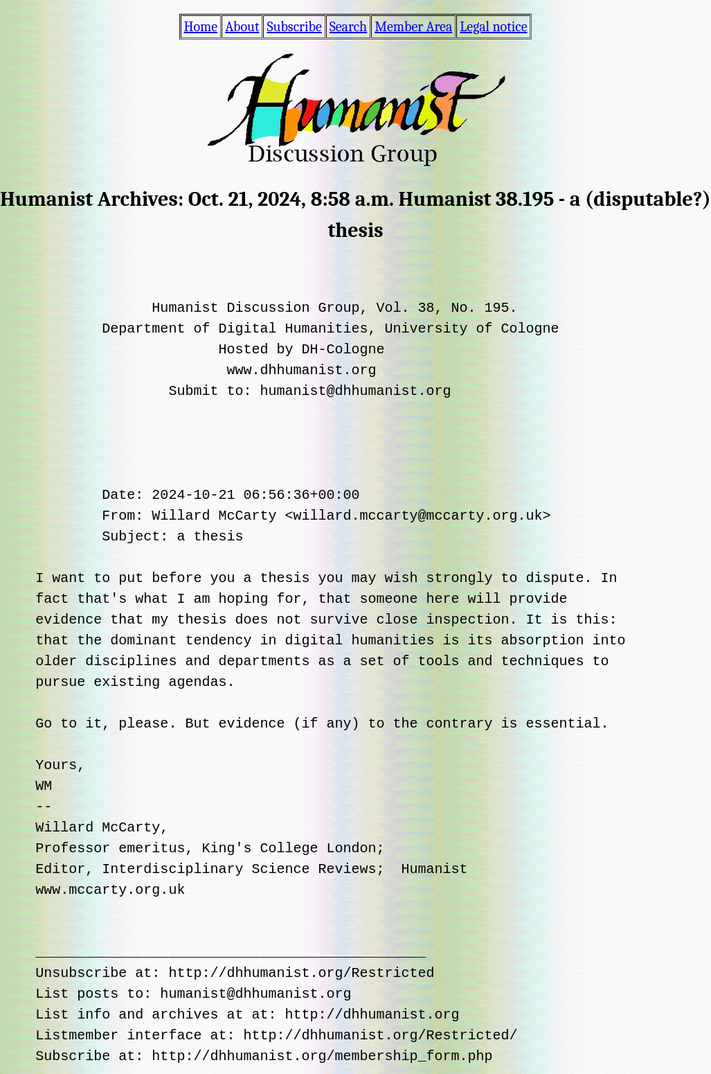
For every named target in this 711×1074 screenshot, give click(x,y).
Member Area (413, 27)
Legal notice (493, 27)
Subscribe (294, 27)
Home (201, 27)
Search (348, 27)
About (242, 27)
